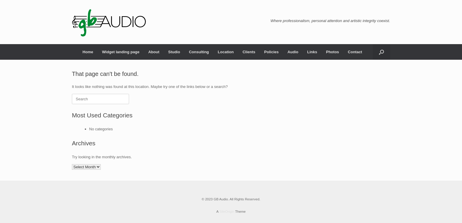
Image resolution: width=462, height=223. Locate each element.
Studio (174, 52)
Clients (248, 52)
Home (87, 52)
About (153, 52)
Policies (271, 52)
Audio (293, 52)
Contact (355, 52)
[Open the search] (381, 52)
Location (226, 52)
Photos (332, 52)
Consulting (199, 52)
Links (312, 52)
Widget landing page (120, 52)
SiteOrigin (226, 211)
